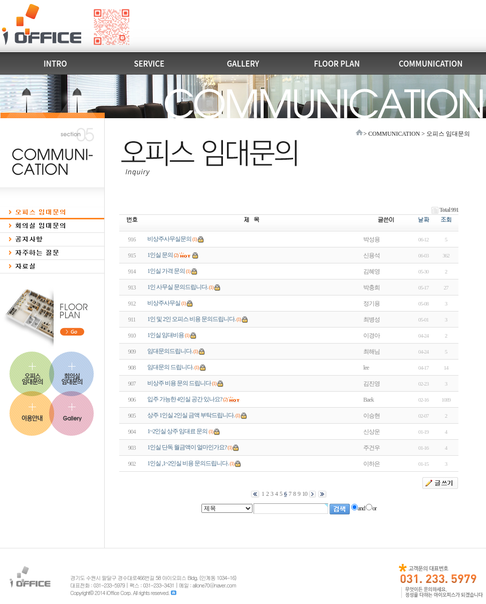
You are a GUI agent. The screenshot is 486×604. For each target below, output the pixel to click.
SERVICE (149, 63)
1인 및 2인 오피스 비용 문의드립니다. (191, 319)
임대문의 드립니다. (170, 367)
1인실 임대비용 (165, 335)
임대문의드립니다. (169, 351)
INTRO (55, 63)
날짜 (423, 219)
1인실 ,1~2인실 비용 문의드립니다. (188, 463)
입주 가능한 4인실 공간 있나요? (184, 399)
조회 (445, 219)
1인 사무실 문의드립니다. (177, 286)
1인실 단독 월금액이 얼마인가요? (186, 447)
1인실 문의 (160, 254)
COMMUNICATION (431, 63)
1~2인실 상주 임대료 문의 (177, 431)
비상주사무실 (163, 303)
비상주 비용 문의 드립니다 (179, 383)
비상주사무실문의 (169, 238)
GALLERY (243, 63)
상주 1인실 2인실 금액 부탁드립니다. (190, 415)
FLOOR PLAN (337, 63)
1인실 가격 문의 (166, 270)
